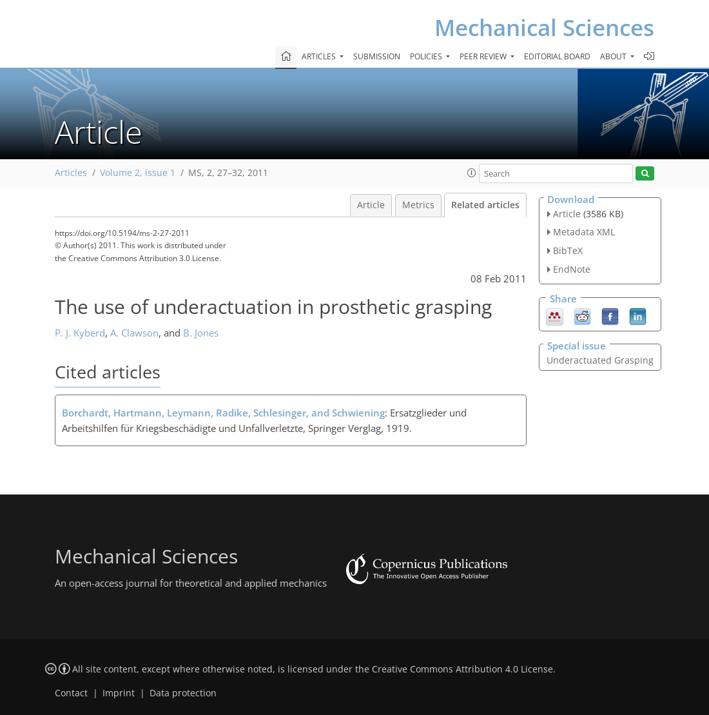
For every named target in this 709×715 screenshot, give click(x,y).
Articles (71, 173)
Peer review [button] (484, 56)
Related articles (485, 205)
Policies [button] (427, 56)
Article (371, 205)
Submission (376, 56)
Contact (71, 693)
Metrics (418, 205)
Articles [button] (320, 56)
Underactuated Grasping (600, 360)
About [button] (614, 56)
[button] (471, 173)
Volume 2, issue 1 (137, 173)
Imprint (118, 693)
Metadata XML (584, 232)
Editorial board (557, 56)
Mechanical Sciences (544, 27)
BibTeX (568, 250)
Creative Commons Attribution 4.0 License (462, 669)
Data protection (183, 693)
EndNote (571, 269)
